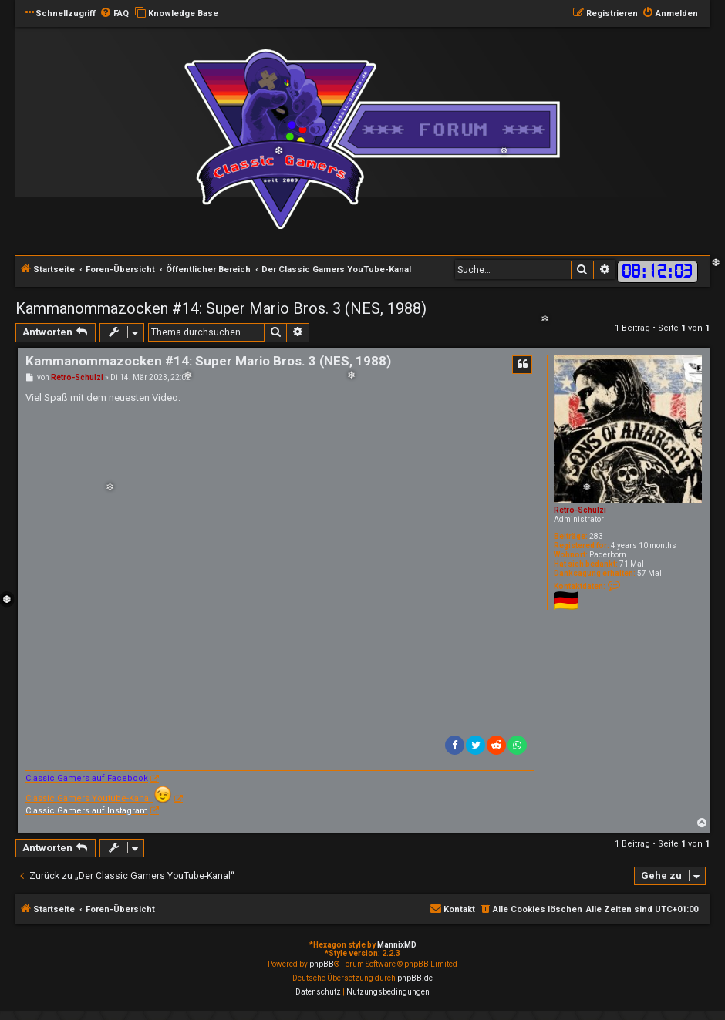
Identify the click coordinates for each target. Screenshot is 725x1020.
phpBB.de (415, 978)
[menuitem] (114, 14)
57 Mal (649, 573)
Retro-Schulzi (580, 510)
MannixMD (396, 945)
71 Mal (631, 564)
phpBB (321, 964)
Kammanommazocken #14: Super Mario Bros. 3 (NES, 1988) (221, 308)
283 (596, 536)
